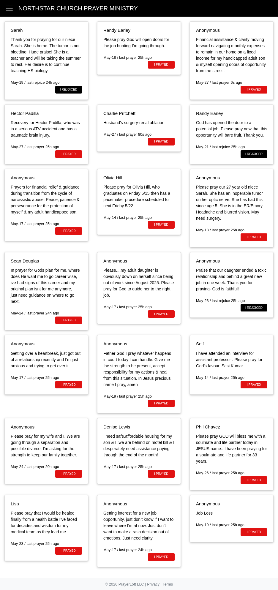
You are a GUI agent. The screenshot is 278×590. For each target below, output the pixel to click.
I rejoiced (68, 89)
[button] (9, 7)
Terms (167, 584)
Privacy (154, 584)
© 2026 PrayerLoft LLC (125, 584)
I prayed (161, 64)
